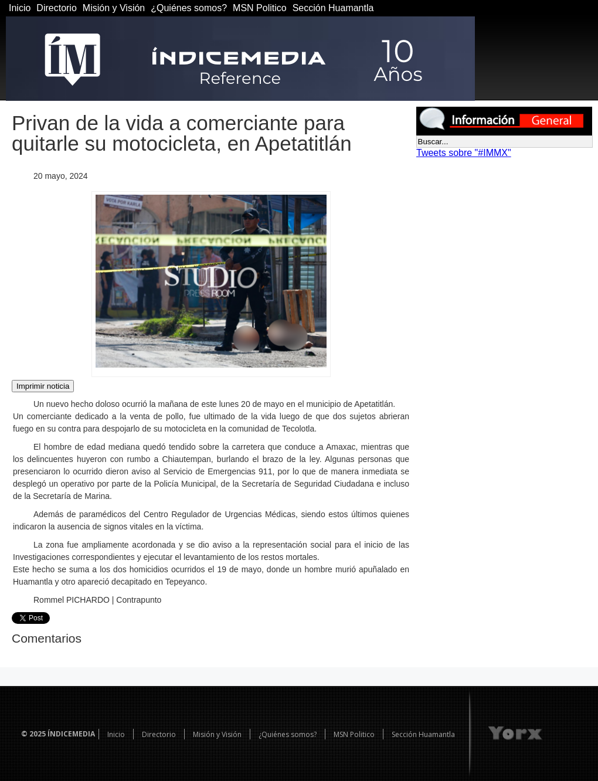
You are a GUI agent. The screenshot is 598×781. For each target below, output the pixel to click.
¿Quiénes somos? (189, 8)
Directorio (56, 8)
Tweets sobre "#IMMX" (463, 153)
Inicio (19, 8)
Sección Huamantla (333, 8)
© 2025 (33, 734)
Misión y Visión (114, 8)
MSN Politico (260, 8)
